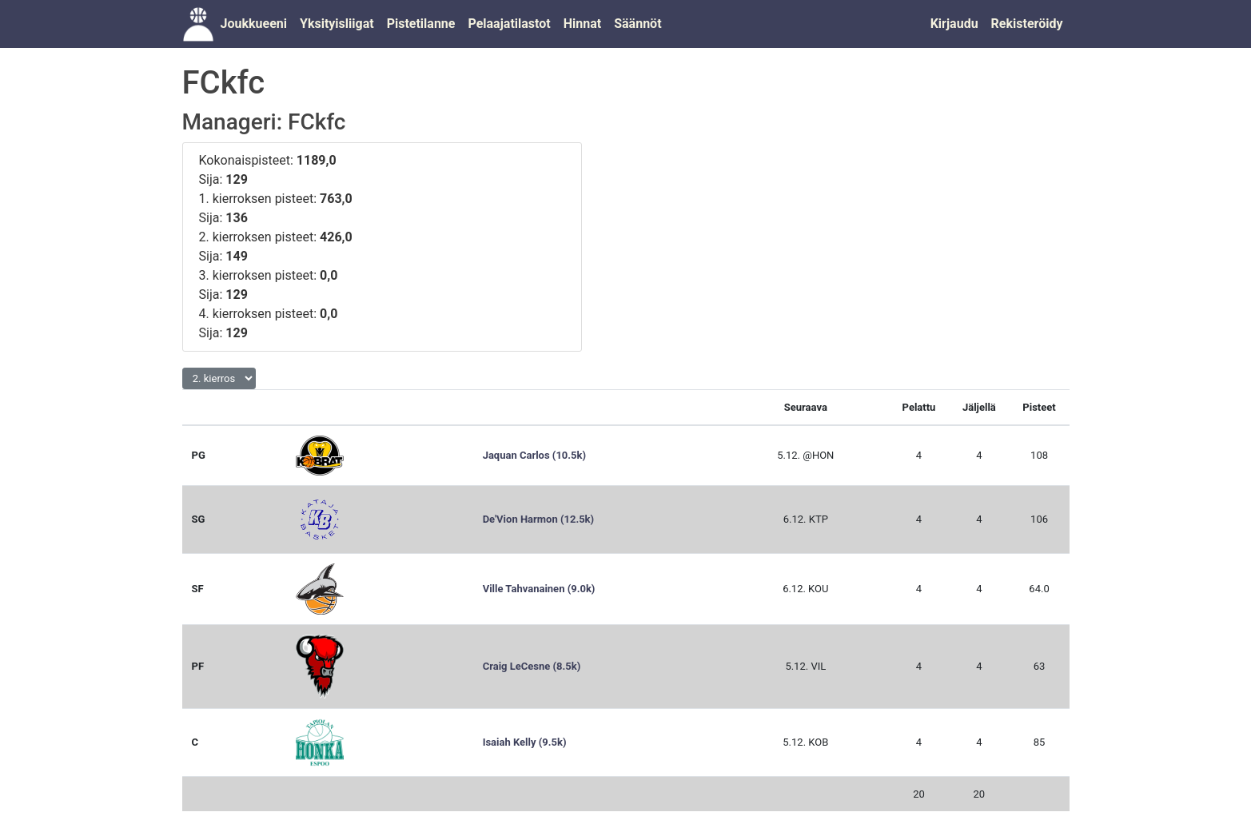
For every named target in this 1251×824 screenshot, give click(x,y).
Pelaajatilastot (509, 23)
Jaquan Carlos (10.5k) (534, 455)
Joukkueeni (254, 23)
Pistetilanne (421, 23)
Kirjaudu (954, 23)
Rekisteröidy (1027, 23)
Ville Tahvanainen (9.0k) (539, 589)
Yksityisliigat (337, 23)
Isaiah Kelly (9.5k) (525, 742)
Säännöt (637, 23)
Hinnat (582, 23)
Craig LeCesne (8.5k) (532, 666)
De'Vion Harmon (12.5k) (538, 519)
